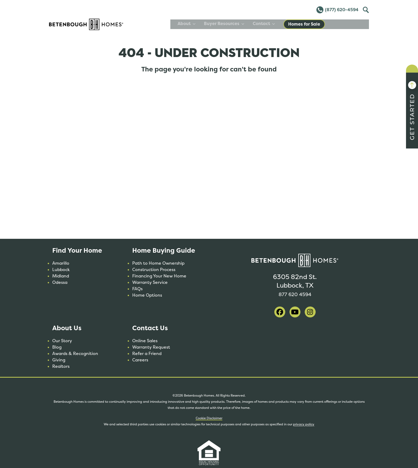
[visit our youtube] (295, 311)
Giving (58, 360)
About (230, 23)
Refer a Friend (147, 353)
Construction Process (153, 269)
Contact (308, 23)
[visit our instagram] (310, 311)
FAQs (137, 289)
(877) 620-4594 (337, 10)
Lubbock (61, 269)
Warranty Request (151, 347)
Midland (60, 276)
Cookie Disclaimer (209, 418)
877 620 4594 (294, 293)
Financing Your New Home (159, 276)
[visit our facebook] (279, 311)
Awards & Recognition (75, 353)
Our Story (62, 341)
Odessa (59, 282)
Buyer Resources (268, 23)
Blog (57, 347)
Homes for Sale (348, 24)
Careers (140, 360)
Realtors (61, 366)
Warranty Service (150, 282)
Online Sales (145, 341)
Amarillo (60, 263)
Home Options (147, 295)
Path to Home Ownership (158, 263)
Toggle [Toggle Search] (365, 9)
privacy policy (303, 424)
